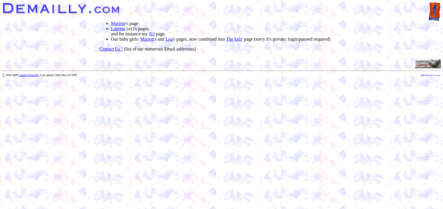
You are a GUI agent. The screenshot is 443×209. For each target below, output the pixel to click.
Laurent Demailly (29, 75)
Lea (168, 39)
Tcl (151, 33)
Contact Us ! (111, 48)
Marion (147, 39)
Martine (118, 23)
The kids (234, 39)
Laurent (118, 28)
